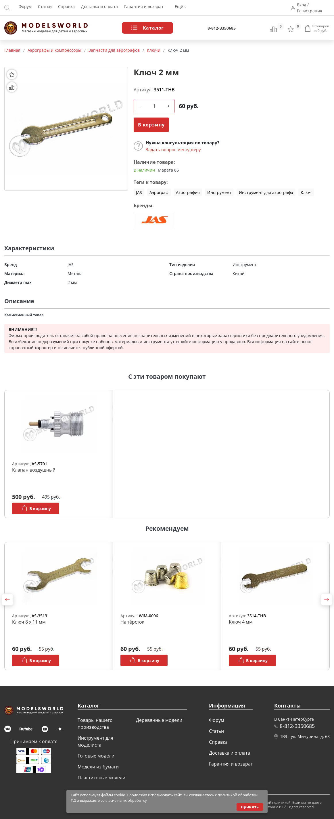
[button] (7, 599)
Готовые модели (96, 756)
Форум (25, 8)
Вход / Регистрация (310, 8)
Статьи (45, 8)
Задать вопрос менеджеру (173, 149)
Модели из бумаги (98, 767)
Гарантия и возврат (144, 8)
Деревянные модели (159, 720)
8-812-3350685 (222, 28)
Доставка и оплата (99, 8)
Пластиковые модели (101, 777)
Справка (66, 8)
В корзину (151, 125)
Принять (250, 807)
